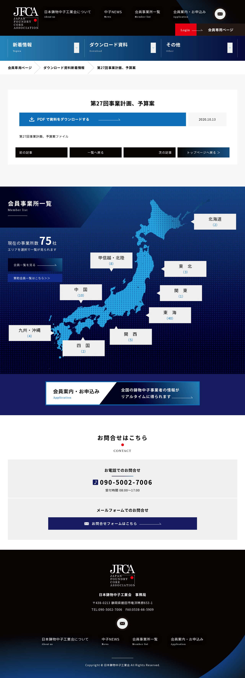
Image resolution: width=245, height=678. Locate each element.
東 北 (185, 269)
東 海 (170, 315)
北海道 (215, 222)
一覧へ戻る (96, 152)
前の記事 (25, 152)
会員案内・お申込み (189, 13)
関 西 (131, 337)
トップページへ (203, 152)
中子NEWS (113, 13)
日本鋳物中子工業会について (67, 13)
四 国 (83, 348)
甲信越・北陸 (111, 260)
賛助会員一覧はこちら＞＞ (32, 278)
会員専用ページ (20, 67)
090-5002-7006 (126, 482)
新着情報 (78, 67)
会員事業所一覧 (147, 13)
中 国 (81, 292)
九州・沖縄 (30, 333)
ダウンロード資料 (57, 67)
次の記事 (165, 152)
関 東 (181, 293)
